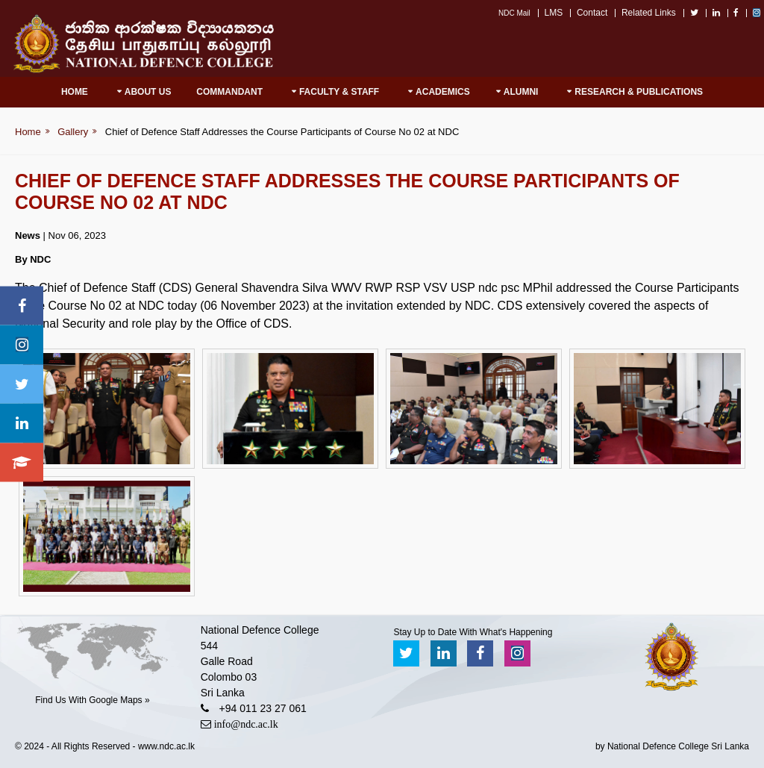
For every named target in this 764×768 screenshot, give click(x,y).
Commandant (229, 92)
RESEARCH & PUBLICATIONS (638, 92)
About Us (148, 92)
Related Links (648, 12)
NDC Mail (514, 13)
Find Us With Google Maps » (92, 700)
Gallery (72, 131)
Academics (443, 92)
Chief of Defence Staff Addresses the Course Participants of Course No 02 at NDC (282, 131)
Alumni (521, 92)
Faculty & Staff (339, 92)
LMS (554, 12)
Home (74, 92)
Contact (592, 12)
